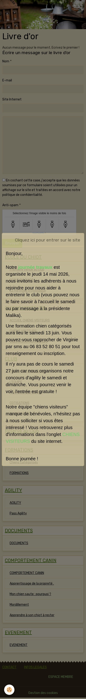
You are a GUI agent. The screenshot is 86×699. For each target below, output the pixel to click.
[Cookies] (9, 690)
